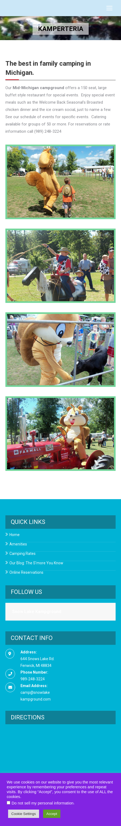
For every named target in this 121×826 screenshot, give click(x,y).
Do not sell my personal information (43, 803)
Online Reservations (26, 572)
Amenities (18, 544)
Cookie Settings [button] (23, 814)
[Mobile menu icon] (109, 8)
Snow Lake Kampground (36, 611)
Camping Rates (22, 554)
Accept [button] (51, 814)
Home (14, 535)
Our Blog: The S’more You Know (36, 563)
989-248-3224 (32, 679)
